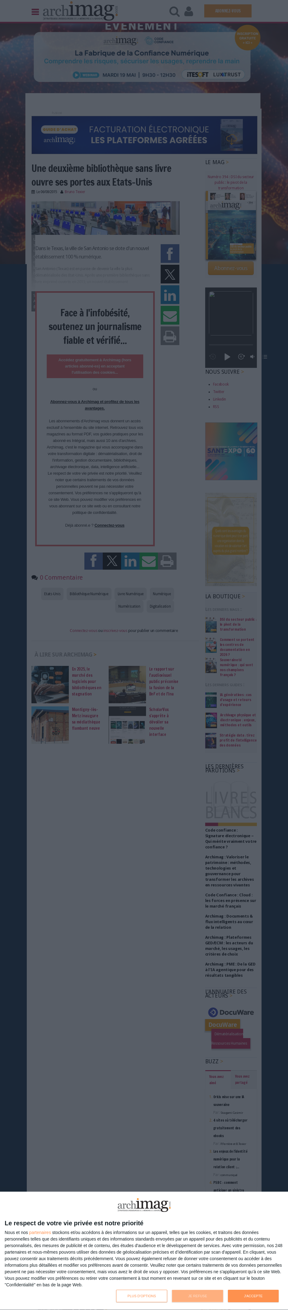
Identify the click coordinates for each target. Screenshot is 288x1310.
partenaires (40, 1232)
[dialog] (144, 1251)
